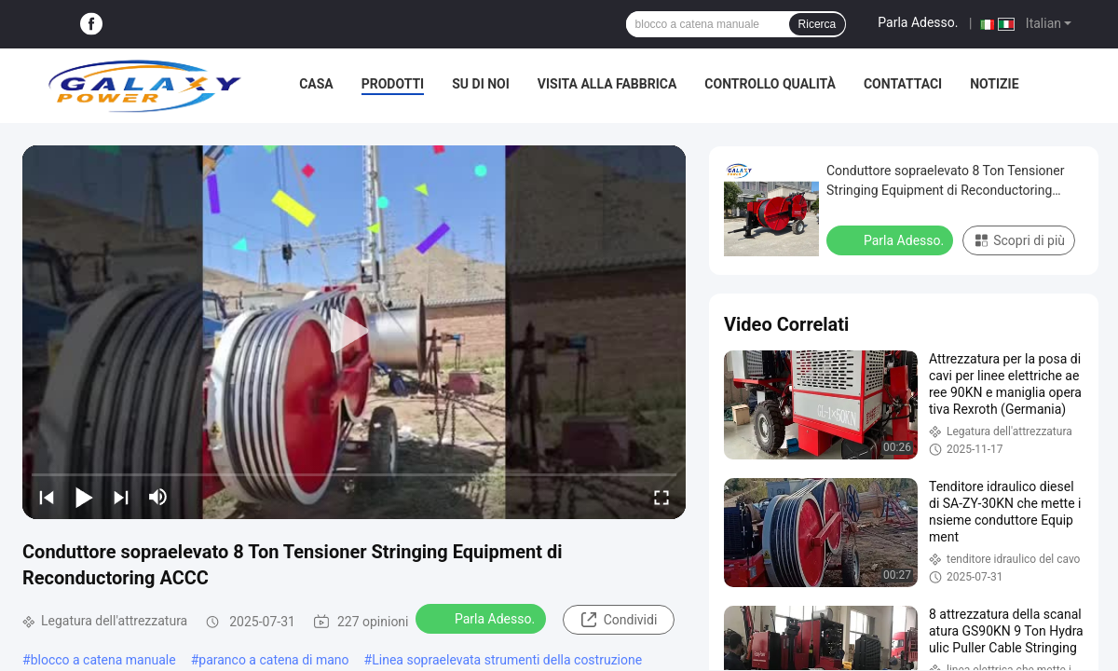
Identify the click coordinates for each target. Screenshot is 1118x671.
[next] (121, 497)
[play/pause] (83, 497)
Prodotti (393, 83)
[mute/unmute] (158, 497)
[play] (354, 331)
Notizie (994, 83)
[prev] (46, 497)
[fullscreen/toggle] (661, 497)
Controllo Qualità (770, 83)
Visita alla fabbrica (607, 83)
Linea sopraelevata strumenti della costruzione (507, 659)
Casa (316, 83)
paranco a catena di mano (273, 659)
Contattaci (903, 83)
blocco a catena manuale (103, 659)
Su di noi (481, 83)
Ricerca (817, 24)
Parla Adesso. (918, 22)
